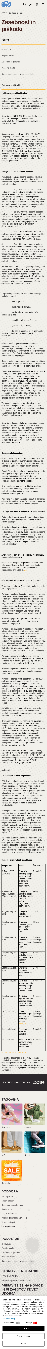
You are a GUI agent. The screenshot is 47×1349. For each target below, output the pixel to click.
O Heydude (6, 49)
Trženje (28, 1323)
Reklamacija (7, 1209)
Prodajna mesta (8, 68)
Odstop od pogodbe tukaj (12, 1205)
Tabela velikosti (8, 1222)
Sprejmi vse (24, 1328)
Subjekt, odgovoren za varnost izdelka (18, 74)
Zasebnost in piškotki (16, 13)
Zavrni (23, 1343)
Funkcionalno (8, 1323)
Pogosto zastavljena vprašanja (14, 1218)
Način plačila (7, 1196)
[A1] (25, 570)
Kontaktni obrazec (9, 1213)
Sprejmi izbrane (23, 1336)
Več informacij (9, 1318)
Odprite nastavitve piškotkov (14, 1052)
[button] (42, 4)
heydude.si (23, 1023)
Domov (4, 13)
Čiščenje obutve (8, 1226)
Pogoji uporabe (8, 55)
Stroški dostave (8, 1201)
